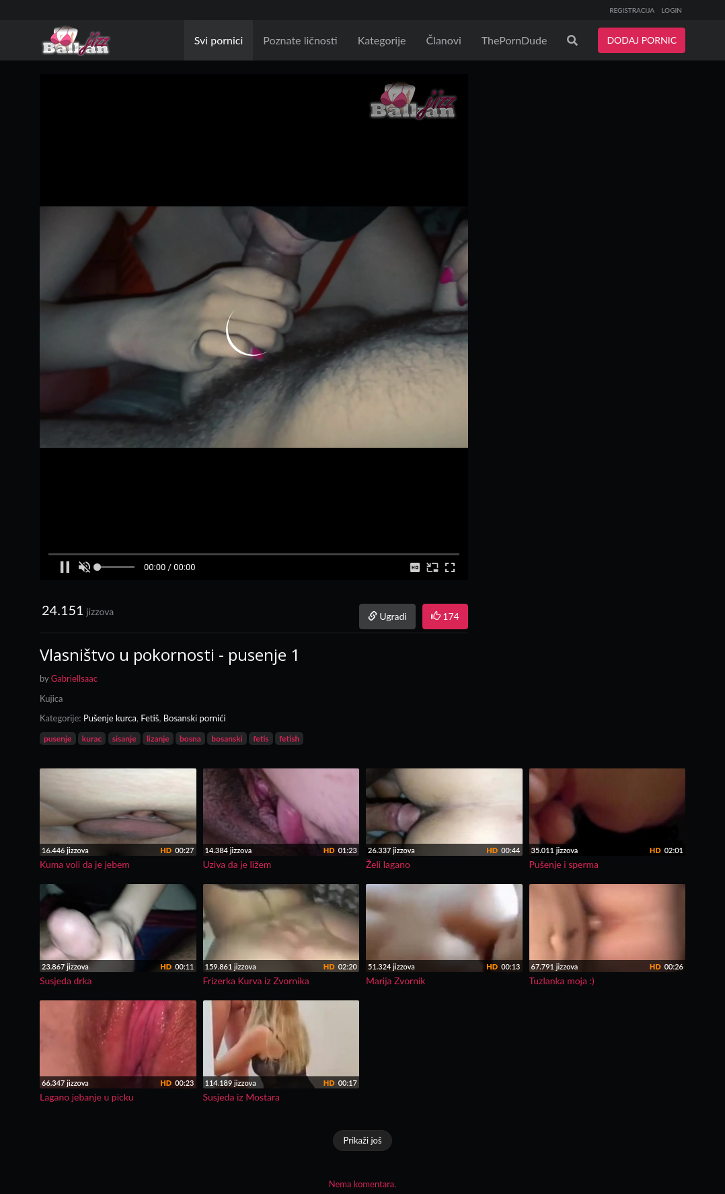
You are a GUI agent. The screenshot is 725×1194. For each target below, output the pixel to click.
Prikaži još (362, 1140)
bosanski (227, 738)
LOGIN (671, 10)
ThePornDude (514, 40)
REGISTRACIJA (631, 10)
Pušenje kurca (110, 718)
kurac (92, 738)
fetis (260, 738)
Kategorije (382, 40)
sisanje (124, 738)
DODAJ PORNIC (642, 40)
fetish (289, 738)
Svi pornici (218, 40)
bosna (190, 738)
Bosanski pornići (194, 718)
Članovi (443, 40)
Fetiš (150, 718)
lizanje (158, 738)
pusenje (58, 738)
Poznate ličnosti (300, 40)
